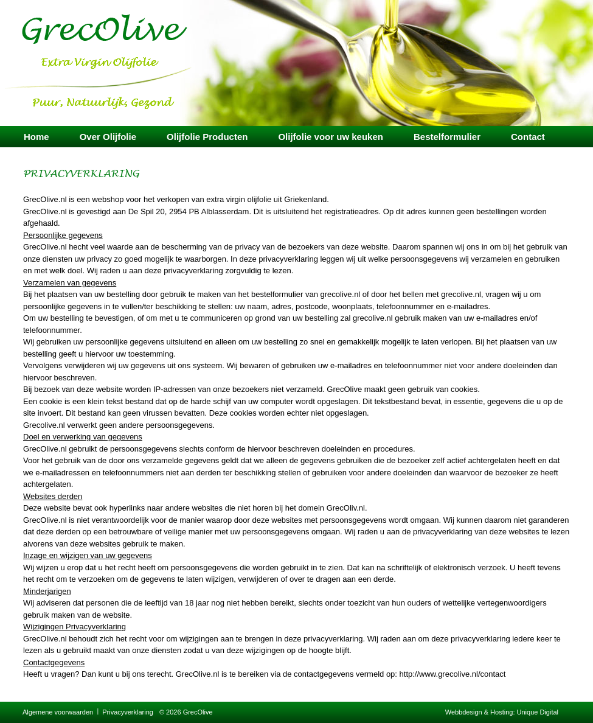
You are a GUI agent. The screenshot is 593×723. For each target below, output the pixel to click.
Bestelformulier (447, 136)
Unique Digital (537, 712)
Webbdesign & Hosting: (481, 712)
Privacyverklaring (127, 712)
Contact (528, 136)
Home (36, 136)
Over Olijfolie (108, 136)
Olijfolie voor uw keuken (330, 136)
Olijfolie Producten (207, 136)
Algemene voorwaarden (58, 712)
